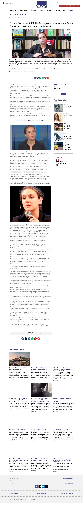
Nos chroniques (18, 14)
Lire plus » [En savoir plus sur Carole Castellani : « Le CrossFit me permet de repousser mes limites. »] (55, 411)
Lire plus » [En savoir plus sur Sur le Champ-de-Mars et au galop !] (33, 440)
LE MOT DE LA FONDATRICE (67, 480)
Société (30, 343)
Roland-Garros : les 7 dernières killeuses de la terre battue (40, 459)
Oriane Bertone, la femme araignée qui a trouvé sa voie (39, 368)
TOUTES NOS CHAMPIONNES (67, 493)
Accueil (10, 17)
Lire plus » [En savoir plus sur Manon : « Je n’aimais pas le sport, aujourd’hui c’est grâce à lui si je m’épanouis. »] (55, 471)
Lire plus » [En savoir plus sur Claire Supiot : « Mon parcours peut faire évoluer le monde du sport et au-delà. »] (55, 380)
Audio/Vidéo (58, 10)
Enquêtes (42, 10)
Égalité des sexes (19, 343)
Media (24, 343)
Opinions (27, 343)
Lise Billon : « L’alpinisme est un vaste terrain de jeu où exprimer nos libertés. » (19, 460)
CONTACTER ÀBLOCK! (68, 478)
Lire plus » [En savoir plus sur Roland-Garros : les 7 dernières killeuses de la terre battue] (33, 470)
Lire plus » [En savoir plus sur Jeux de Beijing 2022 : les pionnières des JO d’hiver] (55, 440)
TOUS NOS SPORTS (14, 493)
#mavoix (49, 10)
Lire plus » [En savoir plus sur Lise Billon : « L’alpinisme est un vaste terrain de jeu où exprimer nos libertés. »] (11, 471)
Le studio (70, 10)
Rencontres (34, 10)
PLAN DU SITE (13, 483)
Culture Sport (13, 10)
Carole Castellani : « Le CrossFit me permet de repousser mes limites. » (62, 400)
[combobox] (13, 3)
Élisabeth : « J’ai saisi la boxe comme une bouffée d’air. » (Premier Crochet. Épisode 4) (40, 400)
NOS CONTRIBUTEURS (68, 483)
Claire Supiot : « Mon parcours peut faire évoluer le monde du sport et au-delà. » (62, 369)
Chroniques (15, 17)
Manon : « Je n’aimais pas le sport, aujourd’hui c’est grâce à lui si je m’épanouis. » (63, 460)
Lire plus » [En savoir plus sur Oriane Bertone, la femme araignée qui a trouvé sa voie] (33, 379)
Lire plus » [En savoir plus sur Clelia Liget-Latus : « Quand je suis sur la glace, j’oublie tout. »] (11, 409)
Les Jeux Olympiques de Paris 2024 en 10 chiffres (18, 368)
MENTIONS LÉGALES (14, 478)
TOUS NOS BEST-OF (41, 493)
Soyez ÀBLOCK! (60, 84)
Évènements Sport (24, 10)
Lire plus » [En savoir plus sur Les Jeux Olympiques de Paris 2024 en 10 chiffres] (11, 379)
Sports (19, 17)
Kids (64, 10)
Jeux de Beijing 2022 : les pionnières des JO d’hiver (61, 430)
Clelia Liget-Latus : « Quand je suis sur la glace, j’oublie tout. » (18, 399)
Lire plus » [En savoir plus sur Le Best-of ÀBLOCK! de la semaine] (11, 440)
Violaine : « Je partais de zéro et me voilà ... (67, 106)
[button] (35, 78)
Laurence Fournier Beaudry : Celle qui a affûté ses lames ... (67, 137)
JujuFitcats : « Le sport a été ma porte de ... (68, 115)
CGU (10, 480)
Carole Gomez (24, 17)
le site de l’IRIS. (45, 326)
